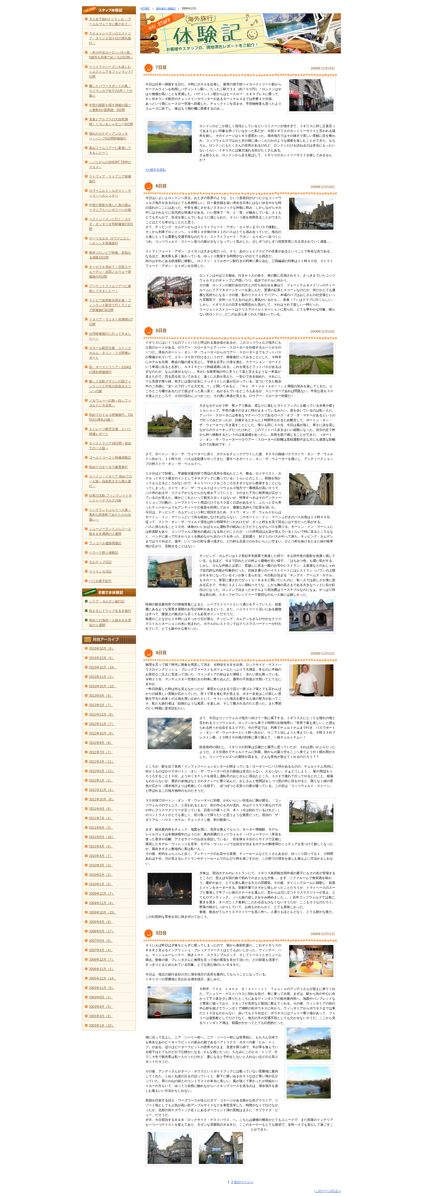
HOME (145, 8)
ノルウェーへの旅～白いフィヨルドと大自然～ (110, 403)
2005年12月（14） (102, 978)
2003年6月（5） (101, 1007)
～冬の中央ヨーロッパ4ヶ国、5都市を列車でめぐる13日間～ (111, 55)
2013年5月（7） (101, 705)
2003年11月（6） (102, 988)
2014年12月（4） (102, 658)
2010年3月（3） (101, 865)
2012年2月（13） (102, 771)
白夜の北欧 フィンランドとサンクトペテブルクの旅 (110, 498)
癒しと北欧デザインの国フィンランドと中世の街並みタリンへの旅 (110, 386)
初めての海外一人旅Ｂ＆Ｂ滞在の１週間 (110, 622)
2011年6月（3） (101, 827)
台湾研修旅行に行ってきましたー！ (110, 336)
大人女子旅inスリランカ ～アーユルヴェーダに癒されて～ (110, 21)
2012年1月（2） (101, 780)
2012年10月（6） (102, 733)
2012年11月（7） (102, 724)
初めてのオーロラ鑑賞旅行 (108, 467)
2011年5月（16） (102, 837)
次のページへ (243, 1182)
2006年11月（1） (102, 969)
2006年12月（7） (102, 959)
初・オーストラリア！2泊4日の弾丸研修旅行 (110, 369)
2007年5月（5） (101, 941)
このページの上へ (328, 1191)
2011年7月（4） (101, 818)
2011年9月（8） (101, 809)
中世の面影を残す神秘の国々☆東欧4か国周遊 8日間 (110, 107)
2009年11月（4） (102, 903)
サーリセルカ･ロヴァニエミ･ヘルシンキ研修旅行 (110, 240)
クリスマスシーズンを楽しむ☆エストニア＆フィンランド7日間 (111, 71)
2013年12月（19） (102, 667)
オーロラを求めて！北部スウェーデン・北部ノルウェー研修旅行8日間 (110, 271)
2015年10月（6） (102, 648)
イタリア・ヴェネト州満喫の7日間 (111, 322)
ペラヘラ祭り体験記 (103, 553)
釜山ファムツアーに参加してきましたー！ (110, 150)
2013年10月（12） (102, 686)
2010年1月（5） (101, 884)
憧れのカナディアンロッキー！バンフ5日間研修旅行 (108, 136)
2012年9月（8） (101, 743)
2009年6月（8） (101, 922)
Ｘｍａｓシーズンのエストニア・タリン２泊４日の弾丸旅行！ (110, 38)
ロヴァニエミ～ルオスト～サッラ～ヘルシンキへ (110, 193)
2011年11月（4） (102, 790)
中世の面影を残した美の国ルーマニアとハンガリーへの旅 (110, 207)
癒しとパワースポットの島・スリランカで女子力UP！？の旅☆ (110, 90)
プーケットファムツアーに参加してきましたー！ (110, 288)
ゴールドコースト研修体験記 (110, 457)
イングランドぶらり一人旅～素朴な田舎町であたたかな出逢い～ (110, 514)
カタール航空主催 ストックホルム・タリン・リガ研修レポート (110, 353)
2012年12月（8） (102, 714)
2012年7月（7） (101, 752)
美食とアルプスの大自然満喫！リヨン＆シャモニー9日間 (111, 121)
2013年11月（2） (102, 677)
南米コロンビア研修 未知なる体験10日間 (110, 255)
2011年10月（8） (102, 799)
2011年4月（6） (101, 846)
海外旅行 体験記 (166, 8)
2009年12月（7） (102, 893)
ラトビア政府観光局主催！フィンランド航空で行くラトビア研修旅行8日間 (110, 305)
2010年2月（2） (101, 875)
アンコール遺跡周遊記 (105, 543)
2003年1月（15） (102, 1025)
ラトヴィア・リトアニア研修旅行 (110, 179)
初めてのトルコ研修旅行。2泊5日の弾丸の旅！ (111, 417)
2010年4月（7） (101, 856)
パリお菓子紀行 (100, 581)
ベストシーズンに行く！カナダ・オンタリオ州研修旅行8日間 (111, 224)
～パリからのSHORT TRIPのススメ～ (110, 164)
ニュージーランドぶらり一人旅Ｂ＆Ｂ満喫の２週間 (110, 531)
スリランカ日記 (100, 571)
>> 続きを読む (155, 170)
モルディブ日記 (100, 562)
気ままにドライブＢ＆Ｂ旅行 (110, 611)
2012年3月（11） (102, 761)
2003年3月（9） (101, 1016)
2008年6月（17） (102, 931)
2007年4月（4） (101, 950)
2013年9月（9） (101, 696)
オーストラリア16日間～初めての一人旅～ (110, 445)
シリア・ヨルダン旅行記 (107, 601)
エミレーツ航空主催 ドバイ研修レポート (110, 431)
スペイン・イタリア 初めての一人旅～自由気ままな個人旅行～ (110, 481)
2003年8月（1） (101, 997)
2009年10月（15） (102, 912)
